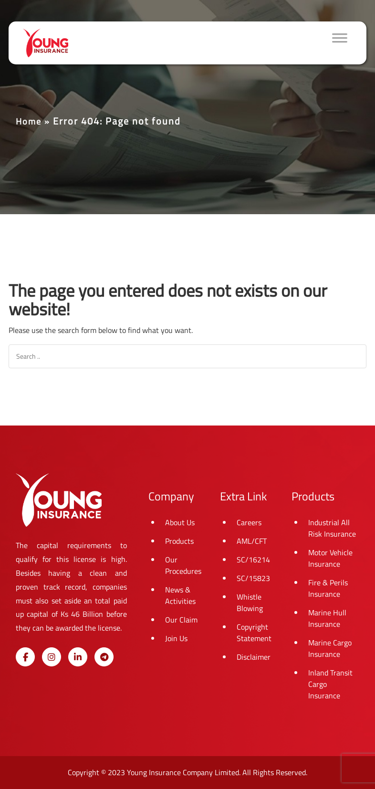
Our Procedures (183, 565)
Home (29, 121)
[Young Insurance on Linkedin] (77, 656)
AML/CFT (252, 541)
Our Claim (181, 619)
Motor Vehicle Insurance (330, 558)
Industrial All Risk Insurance (332, 528)
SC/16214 (253, 559)
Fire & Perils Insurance (328, 588)
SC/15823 (253, 578)
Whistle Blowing (250, 602)
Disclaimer (254, 657)
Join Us (176, 638)
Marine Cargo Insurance (330, 648)
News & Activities (180, 595)
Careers (249, 522)
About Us (180, 522)
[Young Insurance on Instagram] (51, 656)
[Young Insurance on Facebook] (25, 656)
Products (179, 541)
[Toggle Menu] (339, 42)
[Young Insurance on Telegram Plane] (104, 656)
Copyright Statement (254, 632)
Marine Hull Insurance (327, 618)
